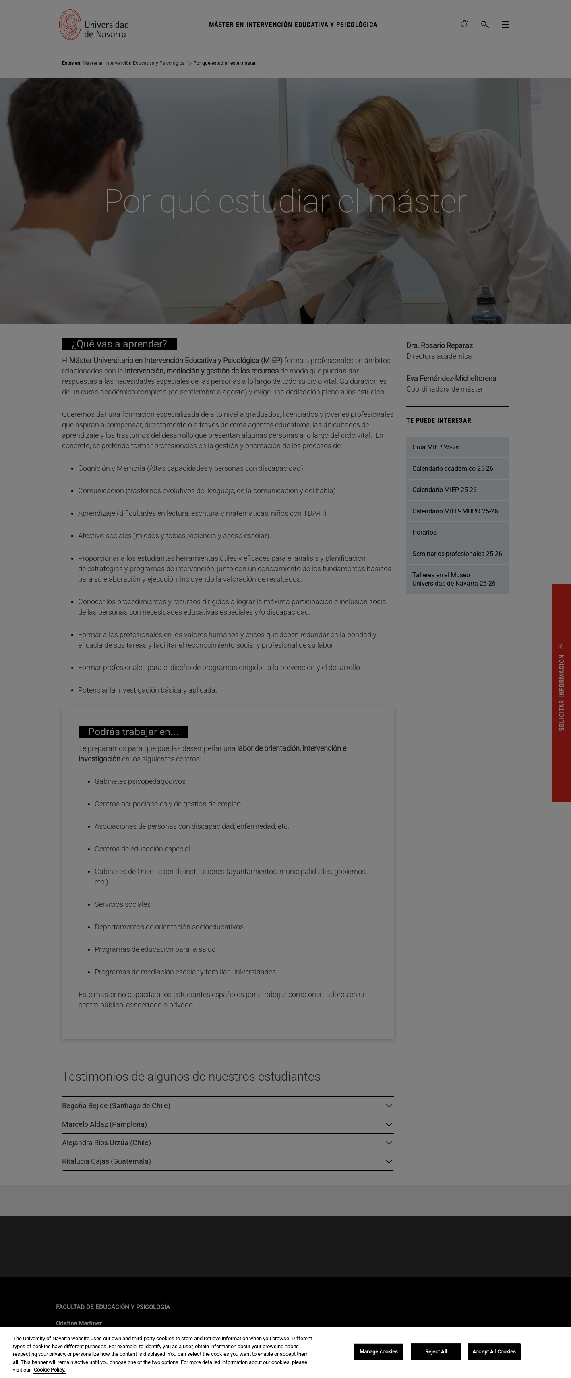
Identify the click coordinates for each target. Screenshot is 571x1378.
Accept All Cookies (494, 1352)
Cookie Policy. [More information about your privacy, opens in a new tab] (49, 1370)
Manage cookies (379, 1352)
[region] (285, 1352)
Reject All (436, 1352)
